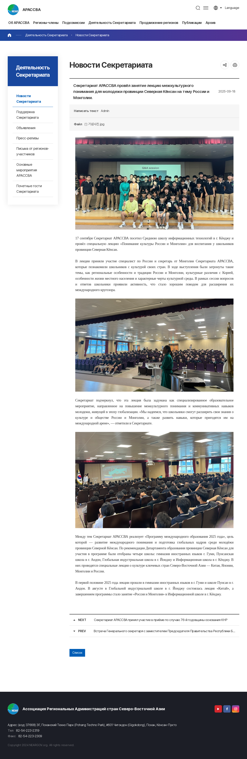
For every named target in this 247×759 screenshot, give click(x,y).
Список (77, 653)
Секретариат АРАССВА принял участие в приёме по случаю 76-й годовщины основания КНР (160, 620)
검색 (198, 8)
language (232, 8)
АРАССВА (32, 9)
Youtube (218, 709)
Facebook (227, 709)
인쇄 (235, 65)
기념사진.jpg (94, 124)
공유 (224, 65)
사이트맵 (205, 8)
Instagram (235, 709)
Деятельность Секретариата (46, 35)
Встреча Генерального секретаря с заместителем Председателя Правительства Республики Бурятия (164, 631)
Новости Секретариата (92, 35)
